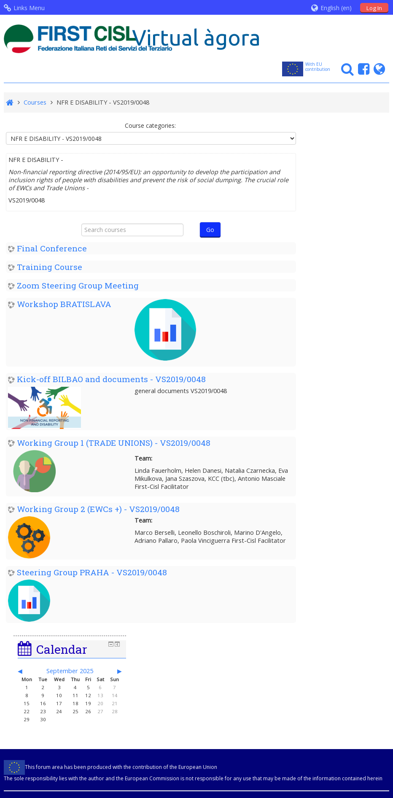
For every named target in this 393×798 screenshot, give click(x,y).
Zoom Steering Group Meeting (78, 285)
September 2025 (344, 169)
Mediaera (373, 708)
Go (206, 230)
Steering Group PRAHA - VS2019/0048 (92, 572)
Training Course (49, 267)
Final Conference (52, 248)
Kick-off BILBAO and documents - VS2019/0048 (111, 379)
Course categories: (146, 125)
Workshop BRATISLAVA (64, 304)
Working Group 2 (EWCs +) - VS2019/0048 (98, 509)
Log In (374, 8)
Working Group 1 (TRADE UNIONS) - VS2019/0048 (113, 443)
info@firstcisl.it (126, 718)
